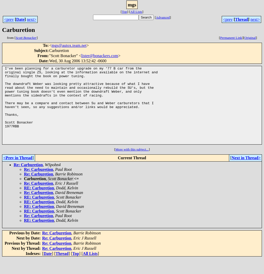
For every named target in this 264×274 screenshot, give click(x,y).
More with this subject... (132, 165)
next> (31, 19)
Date (20, 19)
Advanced (163, 17)
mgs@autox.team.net (69, 45)
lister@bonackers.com (99, 56)
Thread (241, 19)
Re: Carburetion (28, 180)
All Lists (136, 12)
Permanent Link (231, 38)
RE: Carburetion (39, 203)
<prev (9, 19)
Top (124, 12)
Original (250, 38)
